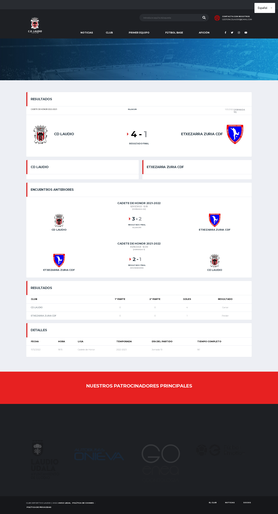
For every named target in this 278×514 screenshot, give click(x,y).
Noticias (230, 502)
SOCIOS (247, 502)
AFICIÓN (204, 32)
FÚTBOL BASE (174, 32)
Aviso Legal (64, 503)
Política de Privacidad (39, 507)
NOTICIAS (87, 32)
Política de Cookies (83, 503)
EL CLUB (213, 502)
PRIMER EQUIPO (139, 32)
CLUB (109, 32)
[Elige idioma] (264, 8)
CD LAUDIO (36, 307)
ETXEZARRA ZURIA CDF (43, 315)
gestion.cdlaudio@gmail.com (237, 20)
